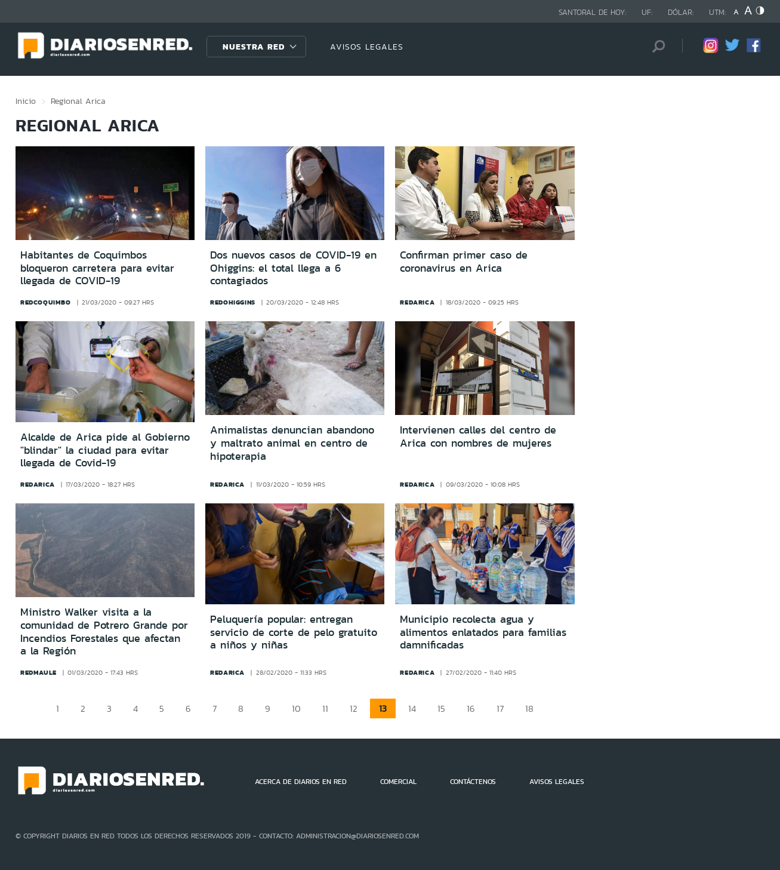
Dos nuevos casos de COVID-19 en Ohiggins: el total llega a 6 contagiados (293, 267)
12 (353, 708)
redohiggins (232, 302)
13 (383, 708)
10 (296, 708)
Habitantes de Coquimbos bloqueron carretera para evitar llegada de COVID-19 (97, 267)
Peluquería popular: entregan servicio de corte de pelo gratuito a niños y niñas (293, 632)
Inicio (26, 101)
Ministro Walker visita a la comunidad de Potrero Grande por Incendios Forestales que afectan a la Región (104, 631)
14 (412, 708)
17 (500, 708)
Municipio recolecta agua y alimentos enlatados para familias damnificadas (483, 632)
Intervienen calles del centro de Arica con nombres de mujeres (478, 436)
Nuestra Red (254, 46)
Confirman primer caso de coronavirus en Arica (464, 261)
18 (529, 708)
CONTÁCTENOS (473, 781)
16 (471, 708)
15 (441, 708)
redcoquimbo (45, 302)
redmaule (38, 672)
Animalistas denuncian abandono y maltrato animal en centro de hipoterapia (292, 442)
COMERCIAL (398, 781)
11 (325, 708)
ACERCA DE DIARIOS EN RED (301, 781)
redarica (417, 302)
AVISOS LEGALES (366, 47)
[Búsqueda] (655, 46)
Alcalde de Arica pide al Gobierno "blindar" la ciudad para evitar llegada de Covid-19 (105, 450)
